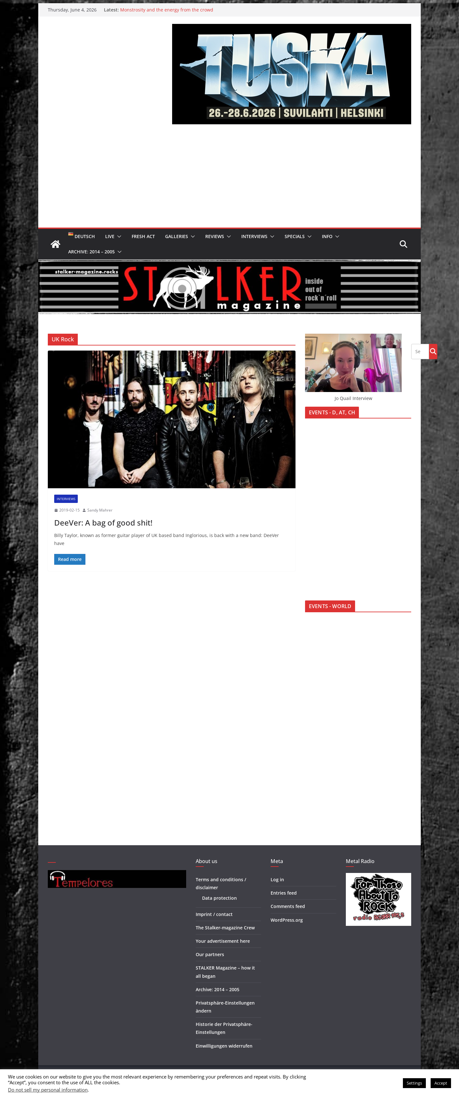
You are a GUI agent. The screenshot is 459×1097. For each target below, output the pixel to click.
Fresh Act (143, 236)
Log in (277, 879)
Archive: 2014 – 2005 (91, 252)
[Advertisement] (229, 179)
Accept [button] (440, 1083)
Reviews (214, 236)
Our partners (210, 954)
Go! (433, 351)
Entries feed (284, 893)
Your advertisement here (223, 941)
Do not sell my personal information (48, 1089)
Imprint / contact (214, 914)
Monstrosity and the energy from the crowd (166, 10)
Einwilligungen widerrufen (224, 1046)
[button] (117, 236)
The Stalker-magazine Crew (225, 928)
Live (109, 236)
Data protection (219, 898)
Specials (295, 236)
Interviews (254, 236)
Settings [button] (414, 1083)
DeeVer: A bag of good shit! (103, 522)
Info (327, 236)
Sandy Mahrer (100, 510)
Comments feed (288, 906)
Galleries (176, 236)
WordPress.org (287, 920)
